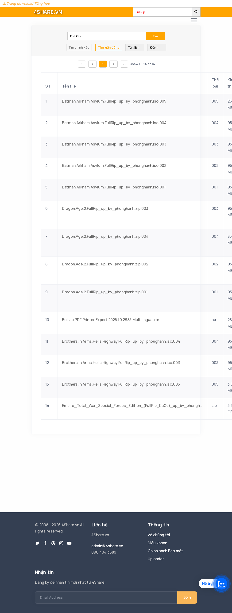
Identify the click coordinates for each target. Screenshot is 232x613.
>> (124, 64)
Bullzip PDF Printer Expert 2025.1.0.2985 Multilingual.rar (110, 319)
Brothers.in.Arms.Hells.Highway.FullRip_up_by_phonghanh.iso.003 (121, 362)
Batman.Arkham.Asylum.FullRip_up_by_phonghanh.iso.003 (114, 144)
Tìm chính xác (79, 47)
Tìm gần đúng (109, 47)
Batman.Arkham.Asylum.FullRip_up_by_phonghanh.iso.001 (114, 187)
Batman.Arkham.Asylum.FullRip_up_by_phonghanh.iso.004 (114, 122)
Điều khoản (157, 542)
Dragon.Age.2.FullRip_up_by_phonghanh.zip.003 (105, 208)
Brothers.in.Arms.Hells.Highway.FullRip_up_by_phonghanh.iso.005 (121, 384)
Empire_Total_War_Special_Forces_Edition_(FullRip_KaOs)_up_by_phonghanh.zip (132, 405)
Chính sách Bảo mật (165, 550)
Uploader (156, 558)
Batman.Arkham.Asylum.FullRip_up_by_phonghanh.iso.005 (114, 101)
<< (82, 64)
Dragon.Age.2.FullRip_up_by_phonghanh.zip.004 (105, 236)
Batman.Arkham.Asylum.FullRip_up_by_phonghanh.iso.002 (114, 165)
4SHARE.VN (48, 11)
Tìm (155, 36)
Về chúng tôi (159, 534)
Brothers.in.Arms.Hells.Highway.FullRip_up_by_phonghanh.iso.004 (121, 341)
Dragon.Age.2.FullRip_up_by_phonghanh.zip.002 (105, 264)
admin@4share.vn (107, 545)
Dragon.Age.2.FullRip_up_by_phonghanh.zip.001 (104, 292)
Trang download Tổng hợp (26, 3)
